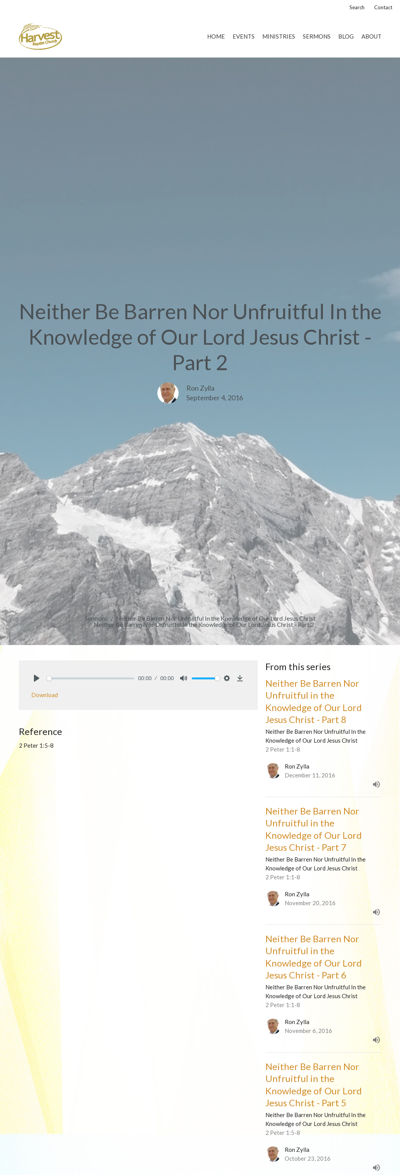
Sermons (317, 36)
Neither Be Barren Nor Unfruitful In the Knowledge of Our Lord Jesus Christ (216, 618)
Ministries (278, 36)
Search (357, 7)
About (371, 36)
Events (244, 36)
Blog (346, 36)
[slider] (91, 678)
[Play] (36, 678)
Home (216, 36)
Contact (383, 7)
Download (44, 694)
